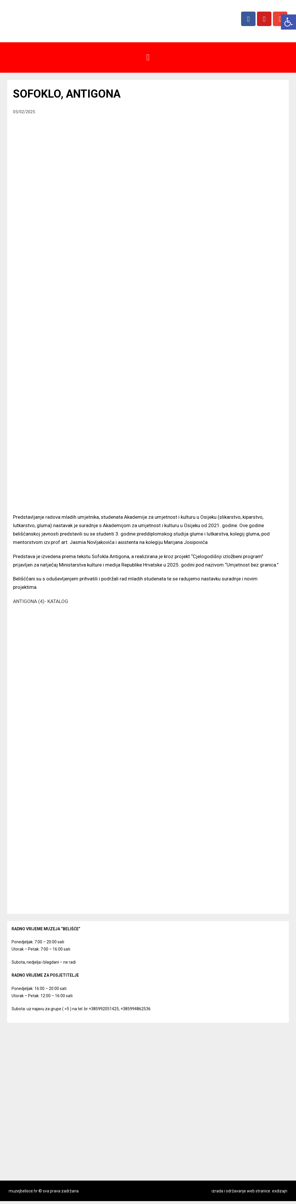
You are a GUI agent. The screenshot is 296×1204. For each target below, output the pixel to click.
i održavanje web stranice (247, 1191)
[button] (148, 57)
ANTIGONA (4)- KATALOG (40, 601)
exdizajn (279, 1191)
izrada (217, 1191)
